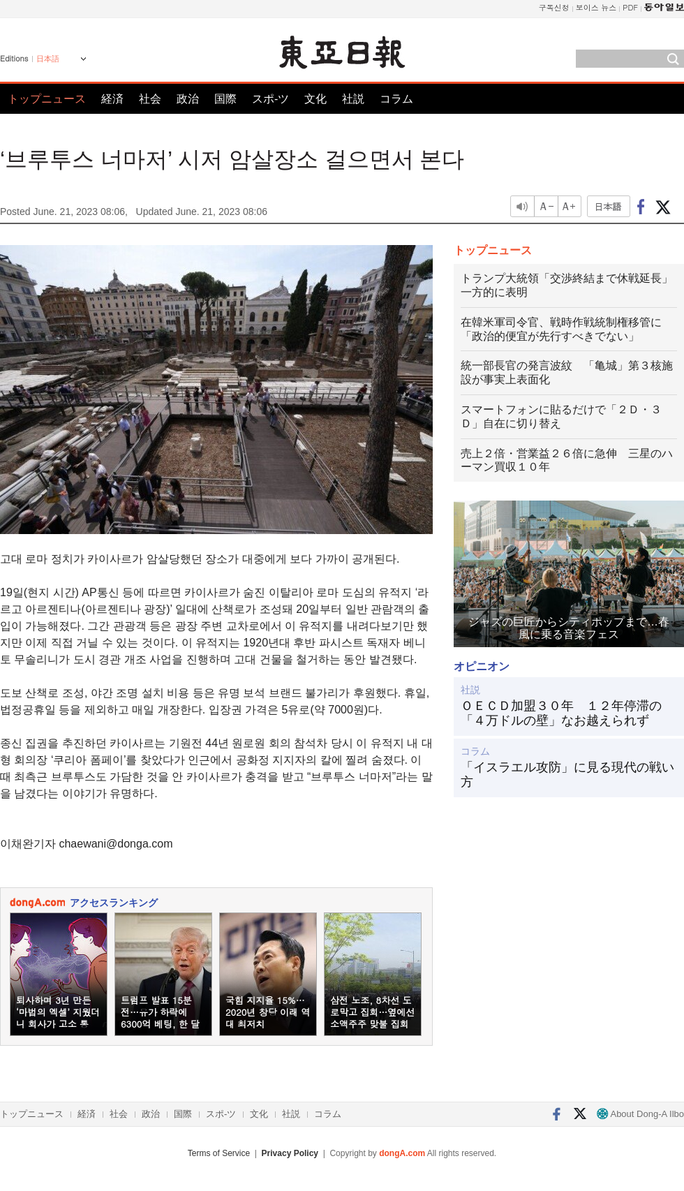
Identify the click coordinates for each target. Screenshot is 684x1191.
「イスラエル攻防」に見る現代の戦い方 (567, 775)
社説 (353, 99)
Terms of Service (219, 1153)
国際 (225, 99)
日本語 (47, 58)
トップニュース (47, 99)
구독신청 (554, 7)
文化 (315, 99)
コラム (396, 99)
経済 (112, 99)
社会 (150, 99)
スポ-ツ (270, 99)
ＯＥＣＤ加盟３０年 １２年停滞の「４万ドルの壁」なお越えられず (561, 713)
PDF (630, 7)
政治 (188, 99)
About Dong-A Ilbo (640, 1114)
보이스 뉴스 (596, 7)
